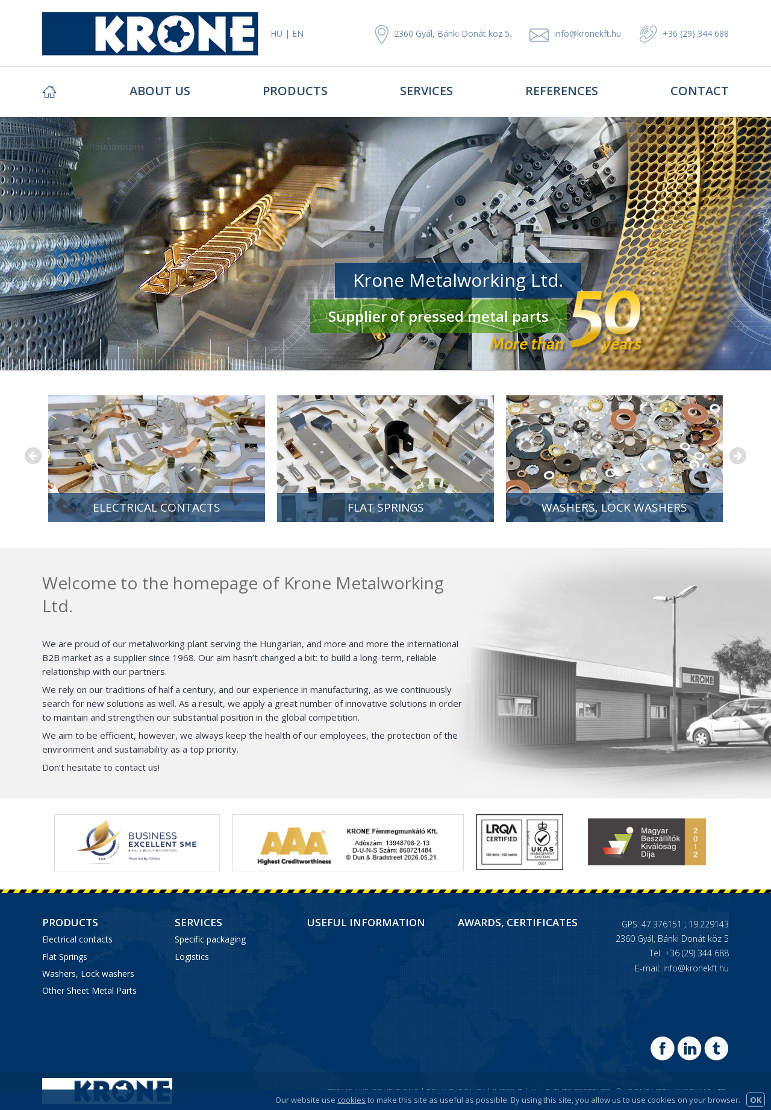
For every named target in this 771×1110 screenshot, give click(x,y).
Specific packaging (210, 939)
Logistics (192, 956)
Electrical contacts (156, 507)
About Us (160, 91)
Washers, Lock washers (614, 507)
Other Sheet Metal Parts (89, 990)
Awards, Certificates (518, 922)
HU (276, 33)
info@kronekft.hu (587, 33)
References (561, 91)
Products (295, 91)
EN (298, 33)
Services (426, 91)
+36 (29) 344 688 (684, 33)
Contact (699, 91)
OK (755, 1099)
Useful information (366, 922)
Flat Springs (386, 507)
